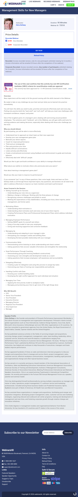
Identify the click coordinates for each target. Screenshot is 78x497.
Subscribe (68, 433)
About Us (45, 453)
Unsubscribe (6, 481)
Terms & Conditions (49, 464)
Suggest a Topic (7, 479)
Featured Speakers (8, 473)
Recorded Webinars (52, 1)
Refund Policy (47, 461)
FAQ (43, 467)
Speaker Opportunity (9, 476)
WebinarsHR (8, 450)
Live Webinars (35, 1)
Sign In (61, 5)
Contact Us (46, 455)
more (70, 89)
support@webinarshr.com (12, 467)
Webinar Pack (68, 1)
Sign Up (70, 5)
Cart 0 (53, 5)
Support (5, 484)
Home (23, 1)
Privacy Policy (47, 458)
